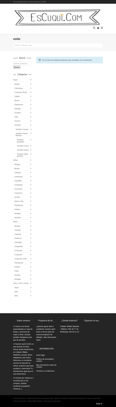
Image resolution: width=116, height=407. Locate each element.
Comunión (18, 189)
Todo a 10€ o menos (21, 283)
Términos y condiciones (45, 371)
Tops (16, 117)
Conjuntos (18, 193)
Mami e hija (18, 201)
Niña (16, 292)
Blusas (17, 168)
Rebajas (17, 109)
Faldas (17, 96)
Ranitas (17, 275)
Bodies (17, 84)
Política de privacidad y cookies (45, 360)
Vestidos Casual (22, 129)
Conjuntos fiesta (20, 92)
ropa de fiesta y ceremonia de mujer (23, 332)
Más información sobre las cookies (46, 366)
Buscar (17, 67)
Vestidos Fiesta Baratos (21, 134)
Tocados (17, 113)
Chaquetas (18, 185)
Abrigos (17, 164)
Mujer (15, 80)
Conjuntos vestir (20, 259)
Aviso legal (40, 355)
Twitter (99, 1)
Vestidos (17, 125)
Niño (16, 296)
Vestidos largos (23, 150)
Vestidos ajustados (20, 141)
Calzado (17, 173)
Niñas (15, 160)
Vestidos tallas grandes (22, 155)
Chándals (18, 181)
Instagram (102, 1)
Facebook (95, 1)
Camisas (17, 234)
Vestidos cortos (23, 146)
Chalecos (18, 238)
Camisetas (18, 88)
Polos (16, 271)
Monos (17, 100)
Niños (15, 222)
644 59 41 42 (74, 332)
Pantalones (18, 105)
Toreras (17, 121)
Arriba (99, 404)
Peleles (17, 209)
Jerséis (17, 197)
